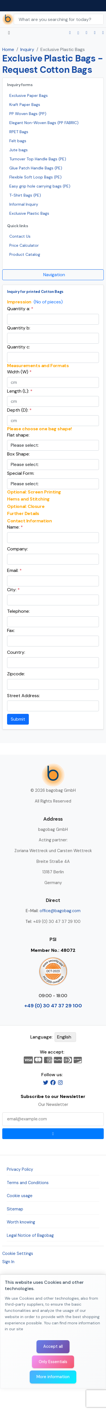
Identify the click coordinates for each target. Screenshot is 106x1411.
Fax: (11, 630)
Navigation (54, 275)
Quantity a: (20, 309)
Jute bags (18, 149)
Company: (17, 549)
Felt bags (17, 140)
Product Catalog (24, 254)
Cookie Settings (17, 1253)
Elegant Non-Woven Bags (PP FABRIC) (44, 122)
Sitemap (15, 1209)
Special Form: (20, 473)
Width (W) (19, 372)
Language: (41, 1037)
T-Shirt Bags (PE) (25, 195)
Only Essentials (53, 1361)
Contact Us (20, 236)
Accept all (53, 1346)
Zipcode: (16, 674)
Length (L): (20, 391)
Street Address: (23, 696)
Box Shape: (18, 454)
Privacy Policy (20, 1169)
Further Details (23, 513)
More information (53, 1376)
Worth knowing (21, 1222)
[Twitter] (45, 1082)
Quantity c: (18, 347)
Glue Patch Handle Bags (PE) (35, 168)
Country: (16, 652)
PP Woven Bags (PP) (27, 113)
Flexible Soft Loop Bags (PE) (35, 177)
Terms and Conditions (28, 1182)
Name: (15, 527)
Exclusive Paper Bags (28, 95)
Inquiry (27, 49)
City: (13, 590)
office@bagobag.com (60, 910)
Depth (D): (19, 410)
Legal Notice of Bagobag (30, 1235)
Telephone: (18, 611)
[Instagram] (60, 1082)
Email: (14, 570)
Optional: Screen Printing (34, 492)
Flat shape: (18, 435)
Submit (18, 719)
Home (8, 49)
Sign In (8, 1261)
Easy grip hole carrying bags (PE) (39, 186)
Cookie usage (20, 1195)
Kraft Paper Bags (24, 104)
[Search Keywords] (58, 19)
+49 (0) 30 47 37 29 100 (53, 1006)
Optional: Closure (25, 506)
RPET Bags (18, 131)
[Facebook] (53, 1082)
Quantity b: (18, 328)
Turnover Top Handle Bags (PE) (37, 158)
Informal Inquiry (23, 204)
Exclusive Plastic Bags (29, 213)
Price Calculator (24, 245)
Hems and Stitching (28, 499)
